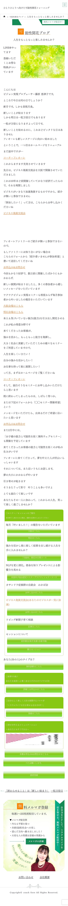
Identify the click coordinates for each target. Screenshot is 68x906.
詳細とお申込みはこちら (34, 691)
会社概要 (45, 879)
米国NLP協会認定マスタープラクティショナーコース (34, 579)
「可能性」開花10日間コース (34, 559)
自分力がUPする (26, 24)
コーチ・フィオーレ (14, 160)
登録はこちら (34, 715)
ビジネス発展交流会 (14, 215)
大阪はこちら (34, 533)
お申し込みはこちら (34, 594)
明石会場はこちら (13, 314)
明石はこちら (34, 540)
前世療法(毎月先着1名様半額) (34, 643)
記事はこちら (34, 628)
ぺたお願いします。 (34, 764)
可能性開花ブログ (18, 17)
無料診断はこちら (34, 668)
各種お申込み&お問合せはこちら (34, 756)
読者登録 (34, 777)
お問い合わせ (25, 879)
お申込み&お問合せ (14, 426)
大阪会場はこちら (13, 308)
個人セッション (34, 651)
